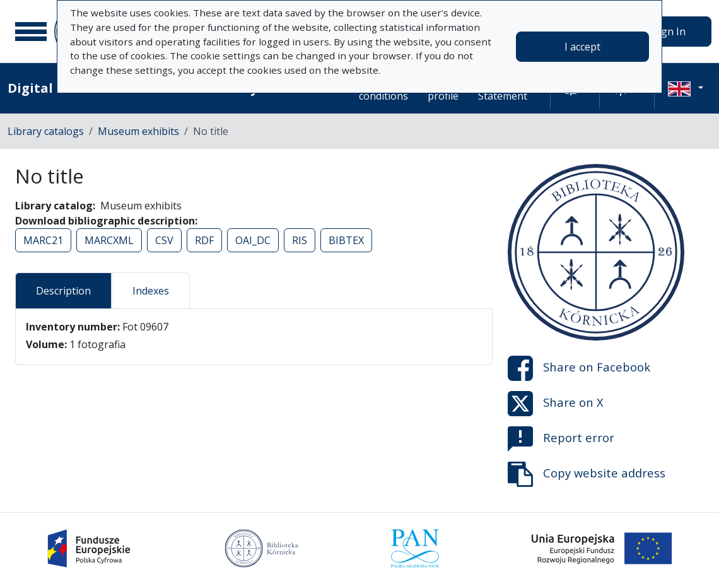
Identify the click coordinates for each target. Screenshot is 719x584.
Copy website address (586, 474)
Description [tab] (63, 291)
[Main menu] (31, 31)
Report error (561, 439)
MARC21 (43, 240)
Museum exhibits (138, 131)
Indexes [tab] (150, 291)
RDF (204, 240)
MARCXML (109, 240)
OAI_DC (253, 240)
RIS (299, 240)
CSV (164, 240)
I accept (582, 47)
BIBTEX (346, 240)
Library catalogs (46, 131)
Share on (579, 368)
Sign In (669, 31)
